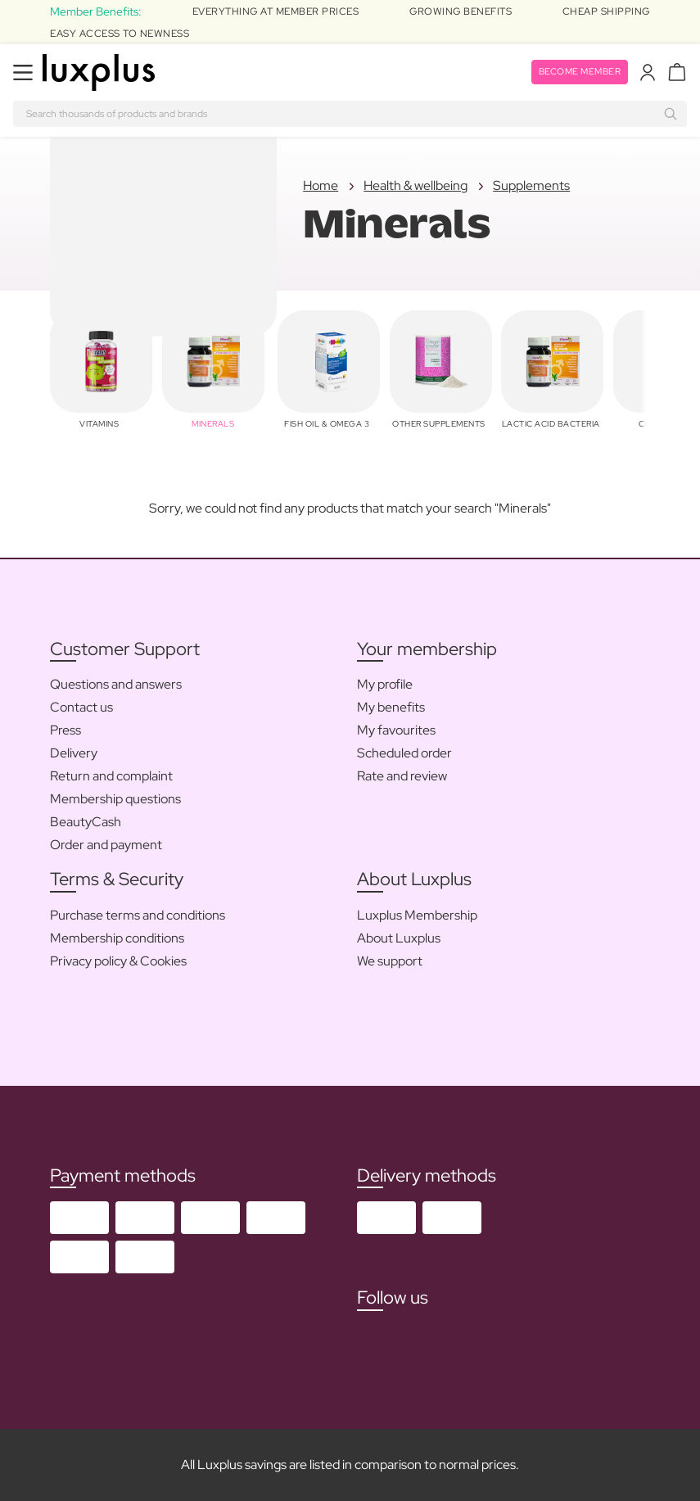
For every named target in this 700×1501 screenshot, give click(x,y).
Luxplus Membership (417, 915)
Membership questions (115, 798)
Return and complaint (111, 775)
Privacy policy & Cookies (118, 961)
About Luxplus (398, 938)
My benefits (391, 707)
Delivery (73, 753)
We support (389, 961)
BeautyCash (85, 821)
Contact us (81, 707)
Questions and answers (116, 684)
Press (65, 730)
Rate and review (402, 775)
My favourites (396, 730)
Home (320, 185)
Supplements (531, 185)
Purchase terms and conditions (137, 915)
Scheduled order (404, 753)
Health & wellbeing (415, 185)
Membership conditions (117, 938)
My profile (385, 684)
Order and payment (106, 844)
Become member (576, 72)
